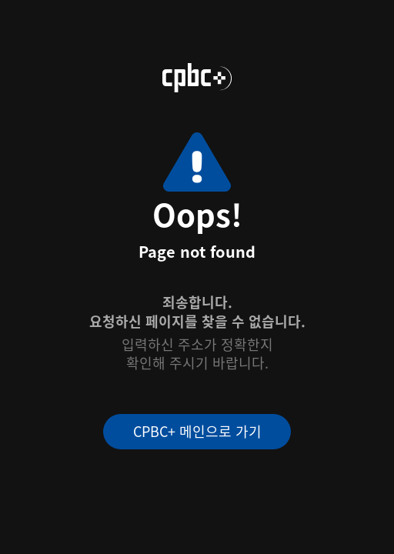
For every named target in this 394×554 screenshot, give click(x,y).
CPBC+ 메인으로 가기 (197, 431)
